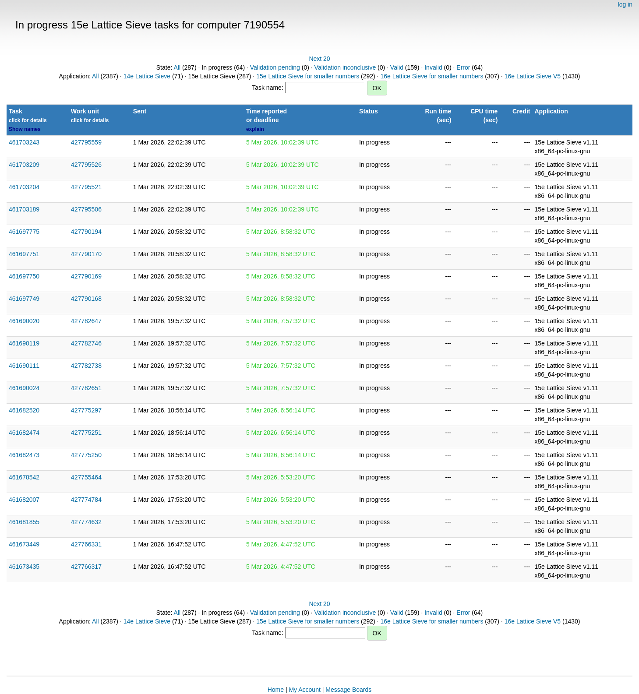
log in (625, 4)
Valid (396, 67)
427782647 (86, 320)
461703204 (24, 186)
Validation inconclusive (345, 67)
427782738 (86, 365)
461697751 (24, 253)
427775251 (86, 432)
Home (276, 689)
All (176, 67)
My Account (304, 689)
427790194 (86, 231)
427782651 (86, 387)
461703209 (24, 164)
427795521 (86, 186)
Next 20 (319, 58)
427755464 (86, 477)
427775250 (86, 454)
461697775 (24, 231)
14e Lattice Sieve (147, 76)
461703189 (24, 209)
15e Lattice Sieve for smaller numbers (307, 76)
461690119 (24, 343)
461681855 (24, 521)
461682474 (24, 432)
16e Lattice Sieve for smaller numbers (431, 76)
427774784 (86, 499)
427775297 (86, 410)
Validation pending (275, 67)
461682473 (24, 454)
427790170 (86, 253)
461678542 (24, 477)
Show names (25, 129)
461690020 (24, 320)
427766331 (86, 544)
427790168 (86, 298)
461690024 (24, 387)
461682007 (24, 499)
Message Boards (348, 689)
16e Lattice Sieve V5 (533, 76)
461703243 (24, 142)
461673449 (24, 544)
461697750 (24, 276)
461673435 (24, 566)
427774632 (86, 521)
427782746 (86, 343)
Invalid (433, 67)
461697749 (24, 298)
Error (463, 67)
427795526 (86, 164)
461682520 (24, 410)
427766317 (86, 566)
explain (255, 129)
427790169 (86, 276)
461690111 (24, 365)
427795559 (86, 142)
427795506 (86, 209)
